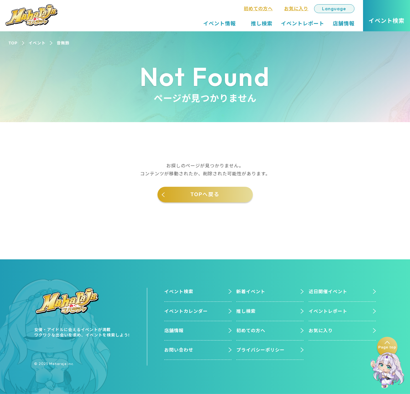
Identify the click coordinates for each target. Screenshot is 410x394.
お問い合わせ (178, 350)
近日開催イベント (328, 291)
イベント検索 (178, 291)
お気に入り (296, 8)
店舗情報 (343, 23)
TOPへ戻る (204, 194)
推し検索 (261, 23)
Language (334, 8)
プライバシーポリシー (260, 350)
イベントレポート (302, 23)
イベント (37, 43)
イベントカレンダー (186, 311)
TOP (13, 43)
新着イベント (250, 291)
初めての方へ (258, 8)
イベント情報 (219, 23)
